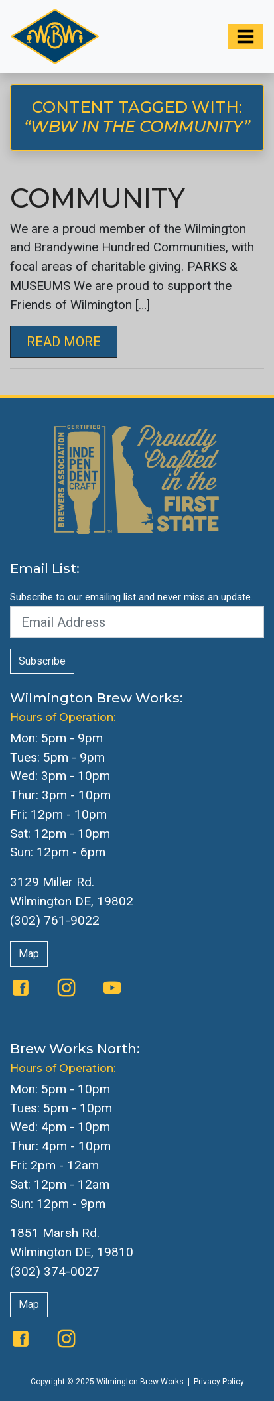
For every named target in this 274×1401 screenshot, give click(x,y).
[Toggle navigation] (245, 36)
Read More (64, 342)
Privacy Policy (219, 1381)
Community (97, 198)
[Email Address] (137, 622)
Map (29, 953)
